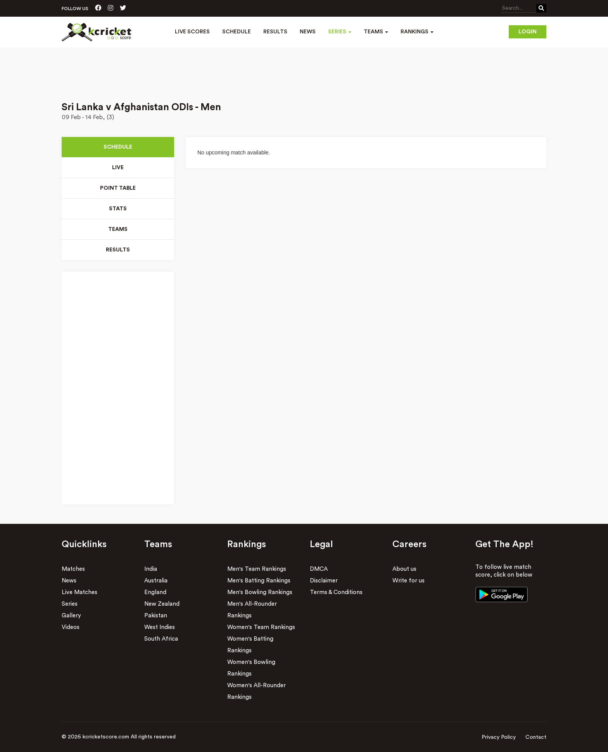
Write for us (408, 581)
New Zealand (162, 604)
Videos (70, 627)
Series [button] (339, 32)
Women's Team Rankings (261, 627)
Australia (156, 581)
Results (275, 32)
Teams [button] (376, 32)
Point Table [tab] (118, 188)
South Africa (161, 639)
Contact (535, 737)
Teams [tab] (118, 229)
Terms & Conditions (336, 592)
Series (70, 604)
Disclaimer (324, 581)
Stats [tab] (118, 208)
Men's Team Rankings (256, 569)
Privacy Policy (499, 737)
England (155, 592)
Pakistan (155, 616)
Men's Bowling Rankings (259, 592)
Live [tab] (118, 167)
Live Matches (79, 592)
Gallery (71, 616)
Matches (73, 569)
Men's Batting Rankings (258, 581)
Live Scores (192, 32)
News (308, 32)
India (150, 569)
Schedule (236, 32)
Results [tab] (118, 250)
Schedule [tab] (118, 147)
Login (527, 32)
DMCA (319, 569)
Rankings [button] (417, 32)
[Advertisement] (304, 69)
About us (404, 569)
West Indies (159, 627)
